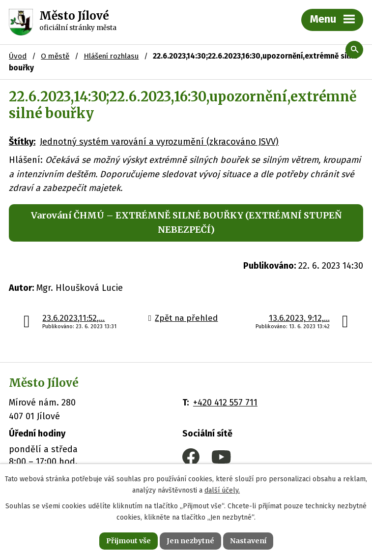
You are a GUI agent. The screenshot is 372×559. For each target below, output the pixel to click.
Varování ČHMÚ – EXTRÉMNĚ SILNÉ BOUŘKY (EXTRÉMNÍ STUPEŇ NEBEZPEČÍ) (186, 222)
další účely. (222, 490)
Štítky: (22, 141)
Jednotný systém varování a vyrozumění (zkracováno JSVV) (159, 141)
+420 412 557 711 (225, 402)
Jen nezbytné (190, 540)
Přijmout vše (128, 540)
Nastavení (248, 540)
